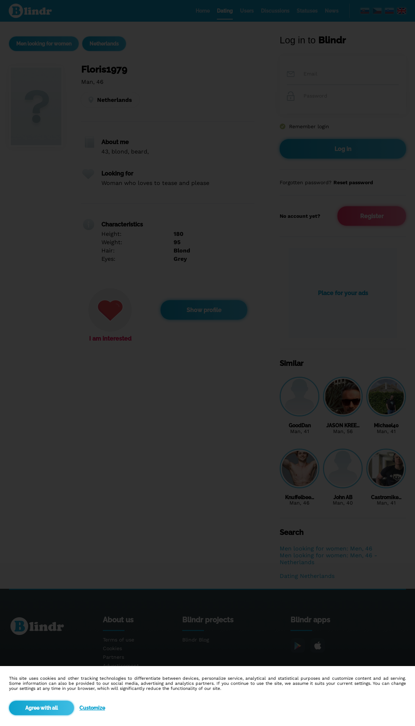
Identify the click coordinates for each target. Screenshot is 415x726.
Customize (92, 708)
